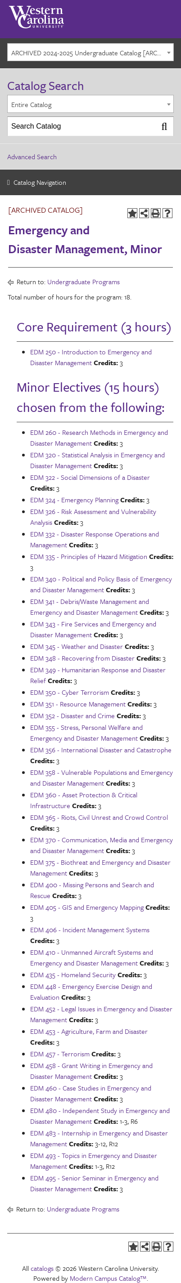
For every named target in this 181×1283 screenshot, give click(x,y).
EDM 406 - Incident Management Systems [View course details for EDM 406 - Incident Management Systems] (89, 929)
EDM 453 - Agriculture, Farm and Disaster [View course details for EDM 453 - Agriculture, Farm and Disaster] (89, 1031)
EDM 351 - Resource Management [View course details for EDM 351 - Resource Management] (78, 704)
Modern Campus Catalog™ (108, 1278)
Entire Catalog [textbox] (31, 104)
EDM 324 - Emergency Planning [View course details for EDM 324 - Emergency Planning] (74, 500)
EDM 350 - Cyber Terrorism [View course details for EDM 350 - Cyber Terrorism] (69, 692)
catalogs (42, 1268)
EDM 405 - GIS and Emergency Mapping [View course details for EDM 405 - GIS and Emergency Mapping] (87, 907)
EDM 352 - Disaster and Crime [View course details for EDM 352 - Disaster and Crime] (72, 715)
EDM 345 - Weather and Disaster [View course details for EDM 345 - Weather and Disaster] (76, 646)
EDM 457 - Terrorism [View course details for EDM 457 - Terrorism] (60, 1054)
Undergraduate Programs (83, 281)
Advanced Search (32, 156)
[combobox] (90, 52)
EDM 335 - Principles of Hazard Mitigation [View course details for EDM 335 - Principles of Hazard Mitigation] (88, 556)
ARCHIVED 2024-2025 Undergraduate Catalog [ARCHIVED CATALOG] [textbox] (92, 53)
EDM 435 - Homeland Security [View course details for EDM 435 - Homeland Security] (73, 974)
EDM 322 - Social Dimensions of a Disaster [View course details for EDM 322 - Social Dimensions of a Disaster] (90, 477)
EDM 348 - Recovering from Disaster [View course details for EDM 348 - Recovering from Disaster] (82, 658)
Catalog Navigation (40, 182)
